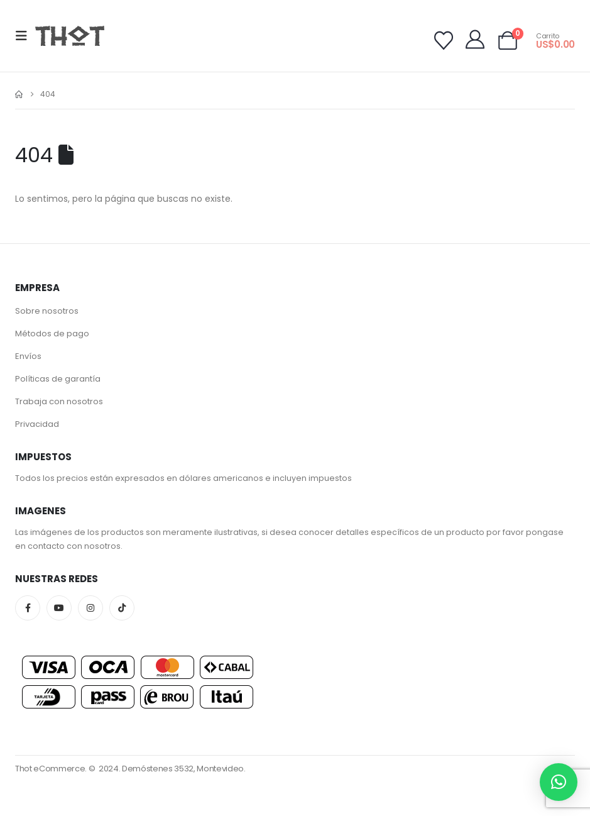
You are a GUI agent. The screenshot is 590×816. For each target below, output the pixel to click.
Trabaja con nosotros (59, 401)
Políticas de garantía (58, 379)
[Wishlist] (443, 40)
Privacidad (37, 424)
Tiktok (121, 607)
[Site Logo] (69, 35)
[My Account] (475, 39)
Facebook (27, 607)
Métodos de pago (52, 333)
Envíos (28, 356)
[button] (25, 36)
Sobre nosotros (47, 311)
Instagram (90, 607)
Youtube (59, 607)
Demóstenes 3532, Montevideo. (184, 769)
